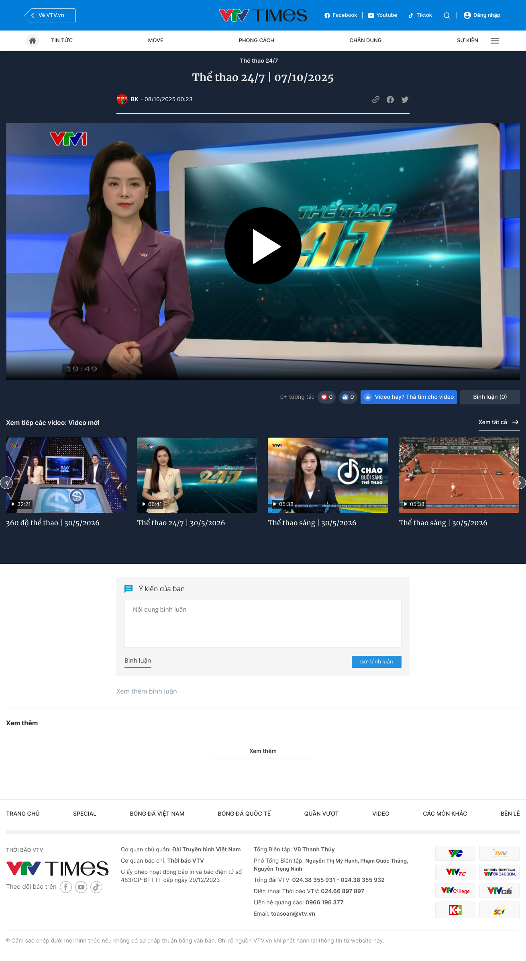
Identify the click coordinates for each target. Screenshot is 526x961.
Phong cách (256, 40)
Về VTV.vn (46, 15)
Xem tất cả (499, 422)
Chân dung (366, 40)
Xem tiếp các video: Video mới (53, 422)
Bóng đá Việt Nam (157, 813)
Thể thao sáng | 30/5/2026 (312, 522)
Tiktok (419, 15)
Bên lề (510, 813)
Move (155, 40)
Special (84, 813)
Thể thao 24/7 (259, 60)
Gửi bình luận (376, 661)
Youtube (382, 15)
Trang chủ (23, 813)
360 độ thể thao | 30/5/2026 (53, 522)
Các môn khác (445, 813)
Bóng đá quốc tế (244, 813)
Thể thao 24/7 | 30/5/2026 (181, 522)
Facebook (340, 15)
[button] (6, 482)
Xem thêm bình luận (146, 691)
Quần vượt (321, 813)
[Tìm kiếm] (446, 15)
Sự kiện (467, 40)
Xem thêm (263, 751)
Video (380, 813)
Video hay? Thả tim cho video (409, 397)
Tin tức (62, 40)
